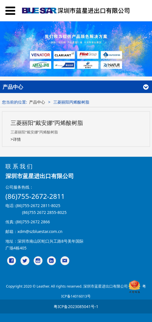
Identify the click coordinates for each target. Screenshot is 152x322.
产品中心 (37, 102)
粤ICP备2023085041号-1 (76, 306)
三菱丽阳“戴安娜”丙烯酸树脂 (47, 123)
